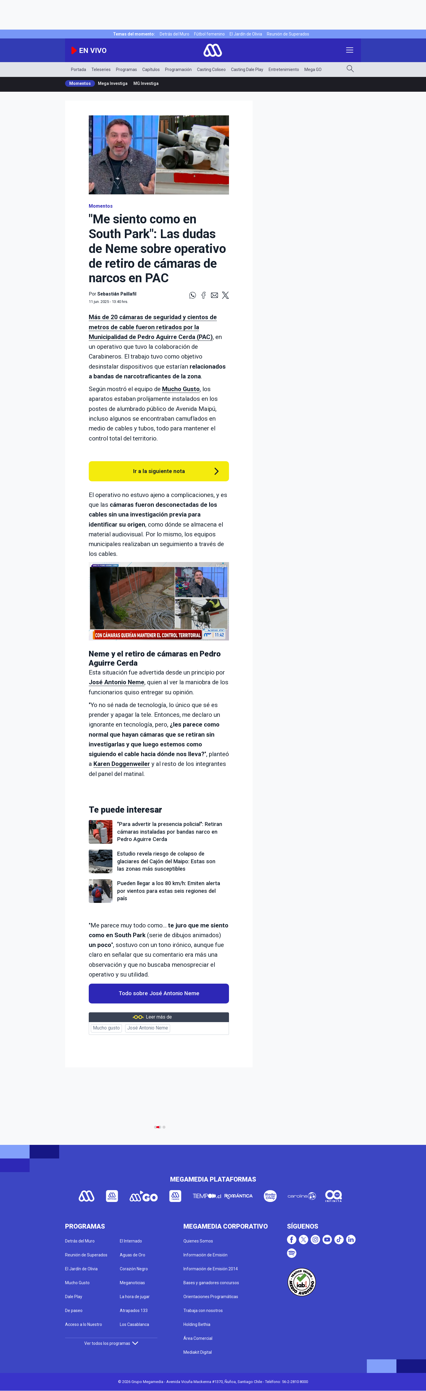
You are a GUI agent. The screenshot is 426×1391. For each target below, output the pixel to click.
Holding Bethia (196, 1324)
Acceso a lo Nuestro (83, 1324)
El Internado (131, 1241)
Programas (126, 69)
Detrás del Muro (174, 34)
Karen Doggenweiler (121, 763)
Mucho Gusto (181, 389)
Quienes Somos (198, 1241)
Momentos (80, 83)
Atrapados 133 (134, 1310)
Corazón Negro (134, 1268)
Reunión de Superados (288, 34)
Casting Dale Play (247, 69)
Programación (178, 69)
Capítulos (151, 69)
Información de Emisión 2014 (210, 1268)
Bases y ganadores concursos (211, 1282)
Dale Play (73, 1296)
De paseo (74, 1310)
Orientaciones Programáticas (210, 1296)
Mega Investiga (113, 83)
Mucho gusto (106, 1028)
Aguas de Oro (132, 1255)
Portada (78, 69)
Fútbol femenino (209, 34)
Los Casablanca (134, 1324)
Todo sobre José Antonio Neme (159, 993)
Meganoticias (132, 1282)
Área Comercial (197, 1338)
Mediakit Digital (197, 1352)
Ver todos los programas (111, 1343)
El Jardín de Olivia (246, 34)
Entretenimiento (284, 69)
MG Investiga (146, 83)
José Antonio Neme (116, 682)
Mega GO (313, 69)
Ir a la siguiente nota (159, 471)
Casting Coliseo (211, 69)
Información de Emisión (205, 1255)
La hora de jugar (135, 1296)
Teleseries (101, 69)
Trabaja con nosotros (203, 1310)
